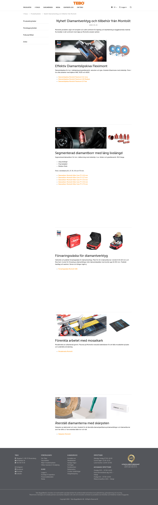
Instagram (19, 467)
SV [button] (112, 7)
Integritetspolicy (72, 473)
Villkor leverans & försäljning (50, 465)
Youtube (18, 471)
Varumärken (45, 460)
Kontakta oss (71, 458)
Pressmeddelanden (47, 477)
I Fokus (25, 14)
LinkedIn (18, 473)
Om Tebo (44, 458)
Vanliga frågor (71, 463)
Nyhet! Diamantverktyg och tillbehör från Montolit (60, 14)
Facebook (19, 469)
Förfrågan (70, 465)
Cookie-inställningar (73, 471)
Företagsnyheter (30, 28)
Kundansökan (71, 467)
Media (43, 479)
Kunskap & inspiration (48, 474)
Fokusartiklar (28, 35)
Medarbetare (71, 460)
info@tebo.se (20, 460)
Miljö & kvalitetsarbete (48, 463)
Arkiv (25, 42)
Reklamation (71, 469)
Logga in (123, 7)
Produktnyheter (36, 14)
